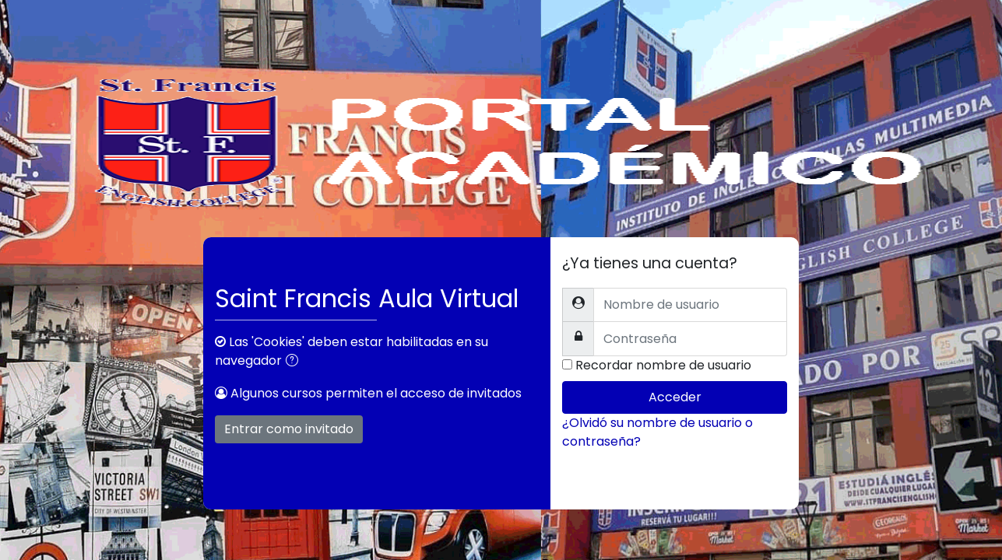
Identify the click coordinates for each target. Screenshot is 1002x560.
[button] (295, 362)
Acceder (675, 397)
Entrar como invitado (288, 429)
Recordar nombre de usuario (663, 365)
